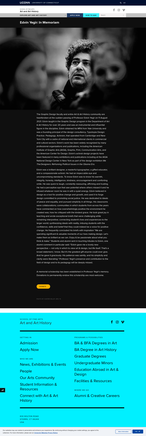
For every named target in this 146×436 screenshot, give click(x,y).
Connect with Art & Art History (39, 398)
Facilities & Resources (93, 381)
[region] (73, 69)
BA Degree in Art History (95, 349)
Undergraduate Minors (93, 363)
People (26, 371)
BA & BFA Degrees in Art (96, 343)
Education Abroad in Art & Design (96, 372)
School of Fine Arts (27, 9)
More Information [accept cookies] (123, 431)
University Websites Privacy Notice (46, 433)
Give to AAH (91, 15)
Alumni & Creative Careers (97, 395)
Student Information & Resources (38, 386)
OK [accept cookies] (137, 431)
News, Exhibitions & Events (43, 364)
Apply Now (75, 15)
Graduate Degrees (90, 356)
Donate (43, 286)
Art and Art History (29, 11)
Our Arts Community (37, 377)
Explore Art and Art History (33, 15)
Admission (29, 343)
